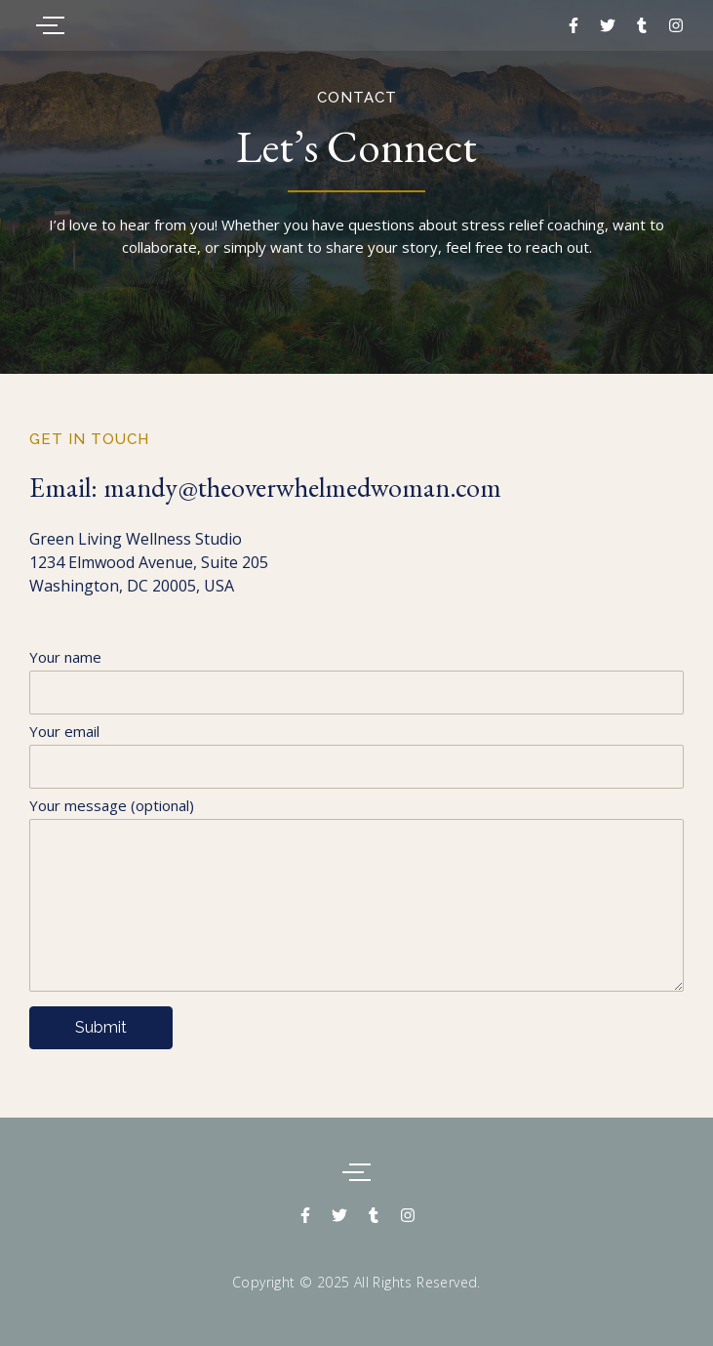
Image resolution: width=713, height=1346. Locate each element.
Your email (356, 761)
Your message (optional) (356, 900)
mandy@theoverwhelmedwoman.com (302, 487)
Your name (356, 687)
